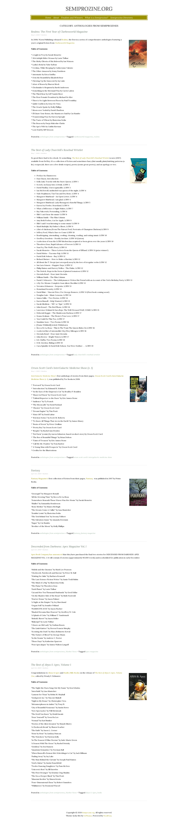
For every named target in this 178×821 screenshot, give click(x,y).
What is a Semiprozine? (96, 17)
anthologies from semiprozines (52, 137)
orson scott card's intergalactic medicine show (93, 457)
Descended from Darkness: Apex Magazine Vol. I (68, 546)
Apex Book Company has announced (46, 554)
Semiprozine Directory (121, 17)
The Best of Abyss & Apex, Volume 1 (57, 664)
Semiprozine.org (89, 7)
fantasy (77, 533)
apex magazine (92, 651)
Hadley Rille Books (71, 673)
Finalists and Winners (72, 17)
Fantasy (37, 470)
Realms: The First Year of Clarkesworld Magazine (69, 31)
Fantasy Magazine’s (39, 478)
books (99, 792)
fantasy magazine (88, 533)
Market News (71, 651)
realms (97, 137)
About (56, 17)
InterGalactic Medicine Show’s (43, 376)
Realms (65, 39)
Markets (45, 35)
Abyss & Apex (53, 673)
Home (48, 17)
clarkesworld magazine (83, 137)
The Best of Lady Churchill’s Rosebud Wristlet (66, 150)
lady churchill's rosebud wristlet (87, 354)
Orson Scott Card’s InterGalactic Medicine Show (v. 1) (72, 367)
